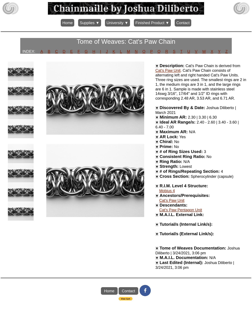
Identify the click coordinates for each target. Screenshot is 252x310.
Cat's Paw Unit (168, 70)
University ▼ (117, 23)
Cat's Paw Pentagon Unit (180, 210)
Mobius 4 (167, 191)
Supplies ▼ (89, 23)
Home (67, 23)
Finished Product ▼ (152, 23)
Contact (183, 23)
